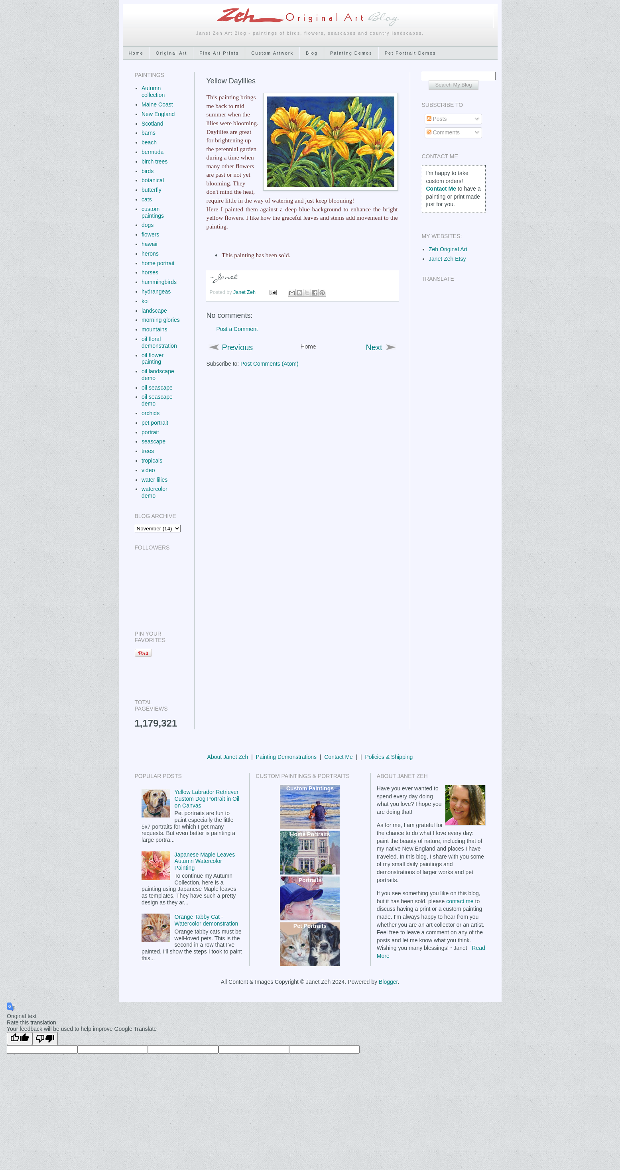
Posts (437, 119)
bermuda (152, 152)
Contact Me (338, 757)
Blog (312, 53)
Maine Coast (157, 104)
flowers (150, 234)
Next (374, 347)
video (148, 470)
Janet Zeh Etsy (447, 259)
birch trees (154, 161)
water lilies (154, 480)
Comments (443, 132)
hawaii (149, 244)
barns (148, 133)
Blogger (388, 982)
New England (158, 114)
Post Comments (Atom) (269, 363)
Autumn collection (153, 91)
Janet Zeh (245, 292)
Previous (237, 347)
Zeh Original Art (448, 249)
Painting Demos (351, 53)
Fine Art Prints (219, 53)
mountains (154, 329)
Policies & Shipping (389, 757)
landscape (154, 310)
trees (148, 451)
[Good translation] (19, 1038)
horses (150, 272)
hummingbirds (159, 282)
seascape (153, 441)
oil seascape (157, 387)
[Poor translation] (45, 1038)
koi (145, 301)
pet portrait (155, 423)
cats (147, 199)
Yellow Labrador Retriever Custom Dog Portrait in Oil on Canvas (207, 799)
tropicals (152, 460)
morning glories (161, 320)
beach (149, 142)
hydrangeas (156, 291)
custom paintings (153, 212)
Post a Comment (237, 329)
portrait (150, 432)
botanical (153, 180)
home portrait (158, 263)
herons (150, 253)
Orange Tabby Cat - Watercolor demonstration (206, 920)
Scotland (152, 123)
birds (148, 171)
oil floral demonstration (159, 342)
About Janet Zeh (227, 757)
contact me (459, 901)
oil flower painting (152, 358)
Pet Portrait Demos (410, 53)
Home (136, 53)
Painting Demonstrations (286, 757)
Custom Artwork (272, 53)
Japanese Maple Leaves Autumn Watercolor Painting (205, 861)
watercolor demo (154, 492)
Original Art (171, 53)
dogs (148, 225)
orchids (150, 413)
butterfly (151, 190)
